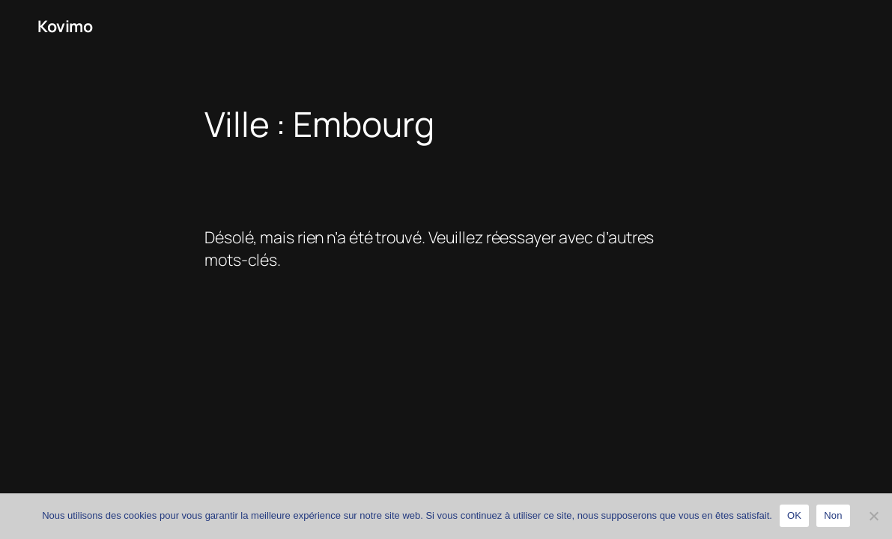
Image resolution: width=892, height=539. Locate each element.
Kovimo (64, 26)
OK (794, 515)
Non (833, 515)
